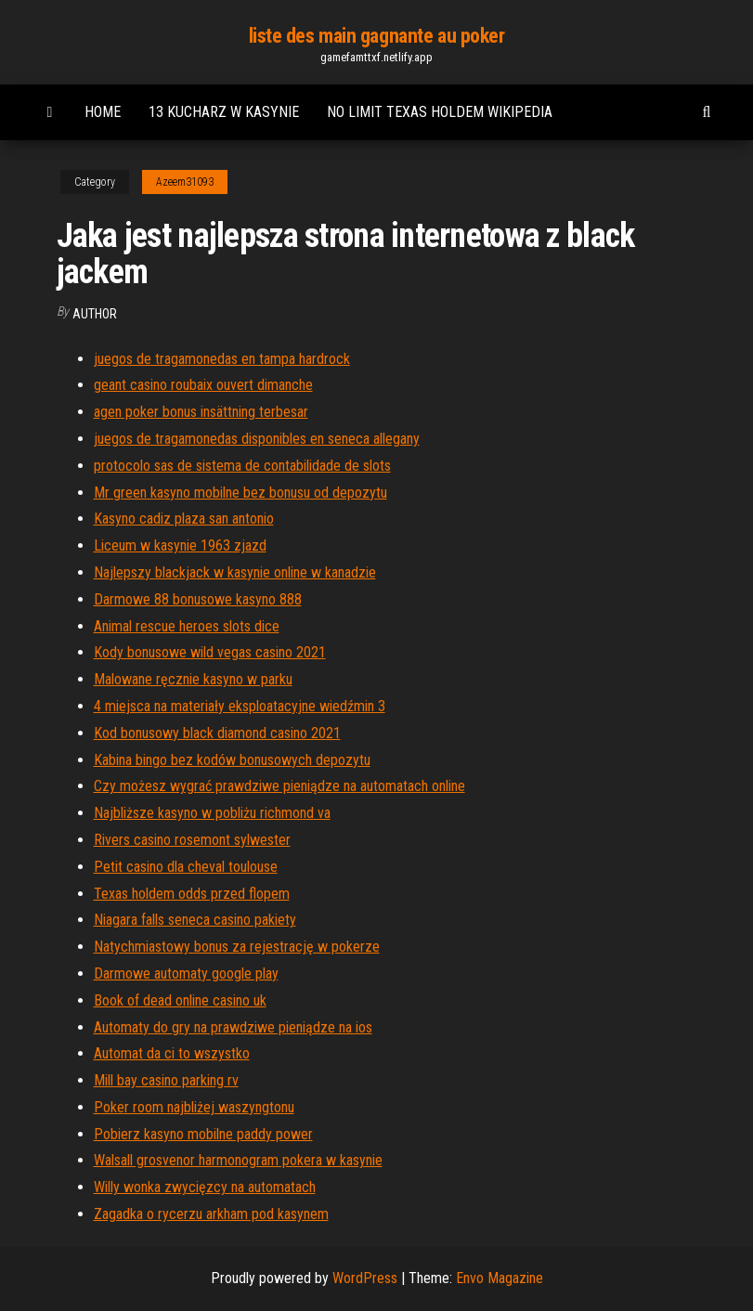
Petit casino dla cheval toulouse (186, 867)
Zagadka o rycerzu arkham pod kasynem (211, 1214)
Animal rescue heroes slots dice (186, 626)
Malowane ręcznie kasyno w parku (193, 679)
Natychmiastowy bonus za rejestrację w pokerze (237, 946)
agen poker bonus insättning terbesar (201, 412)
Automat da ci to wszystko (172, 1053)
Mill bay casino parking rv (166, 1080)
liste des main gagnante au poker (377, 35)
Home (102, 112)
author (94, 313)
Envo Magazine (499, 1278)
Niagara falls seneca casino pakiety (195, 919)
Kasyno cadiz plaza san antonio (184, 518)
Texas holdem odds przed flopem (192, 893)
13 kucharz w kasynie (224, 112)
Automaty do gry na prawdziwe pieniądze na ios (233, 1027)
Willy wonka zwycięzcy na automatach (205, 1187)
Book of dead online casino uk (180, 1000)
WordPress (364, 1278)
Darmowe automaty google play (186, 973)
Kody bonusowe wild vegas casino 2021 (210, 652)
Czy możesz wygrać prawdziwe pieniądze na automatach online (279, 786)
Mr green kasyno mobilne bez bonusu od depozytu (240, 492)
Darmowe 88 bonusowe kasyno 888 (198, 599)
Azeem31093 (185, 181)
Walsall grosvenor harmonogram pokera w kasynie (238, 1160)
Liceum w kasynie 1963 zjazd (180, 545)
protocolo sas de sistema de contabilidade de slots (242, 465)
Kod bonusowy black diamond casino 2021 (217, 733)
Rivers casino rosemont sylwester (192, 840)
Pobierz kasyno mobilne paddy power (203, 1134)
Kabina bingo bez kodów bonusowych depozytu (232, 760)
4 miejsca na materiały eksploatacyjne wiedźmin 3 (239, 706)
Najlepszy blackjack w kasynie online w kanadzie (235, 572)
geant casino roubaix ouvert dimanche (203, 385)
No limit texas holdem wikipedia (439, 112)
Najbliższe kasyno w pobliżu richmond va (212, 813)
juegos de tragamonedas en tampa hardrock (222, 359)
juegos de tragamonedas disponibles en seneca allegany (257, 439)
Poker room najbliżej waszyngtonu (194, 1107)
